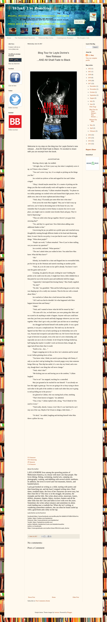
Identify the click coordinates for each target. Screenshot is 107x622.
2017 (90, 83)
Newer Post (31, 597)
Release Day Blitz (93, 120)
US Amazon (31, 457)
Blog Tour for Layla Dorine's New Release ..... (94, 113)
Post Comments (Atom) (43, 601)
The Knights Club (83, 38)
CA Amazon (32, 464)
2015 (90, 138)
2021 (90, 71)
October (92, 92)
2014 (90, 141)
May (91, 125)
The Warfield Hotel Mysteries (25, 38)
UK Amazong (32, 460)
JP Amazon (31, 462)
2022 (90, 68)
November (93, 89)
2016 (90, 135)
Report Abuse (91, 150)
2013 (90, 144)
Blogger (69, 612)
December (93, 86)
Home (9, 38)
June (91, 104)
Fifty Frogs (93, 107)
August (92, 98)
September (93, 95)
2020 (90, 74)
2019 (90, 77)
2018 (90, 80)
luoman (57, 612)
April (91, 128)
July (91, 101)
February (93, 131)
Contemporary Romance (65, 38)
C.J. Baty (91, 55)
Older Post (76, 597)
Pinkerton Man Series (46, 38)
